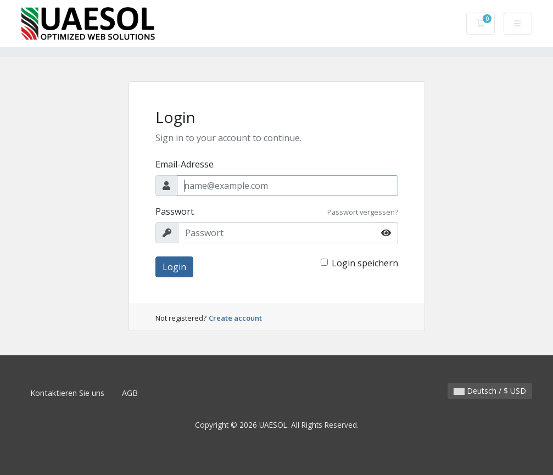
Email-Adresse (184, 164)
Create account (235, 318)
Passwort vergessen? (362, 212)
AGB (130, 393)
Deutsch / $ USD (490, 390)
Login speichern (365, 263)
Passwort (174, 211)
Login (174, 267)
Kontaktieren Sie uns (67, 393)
